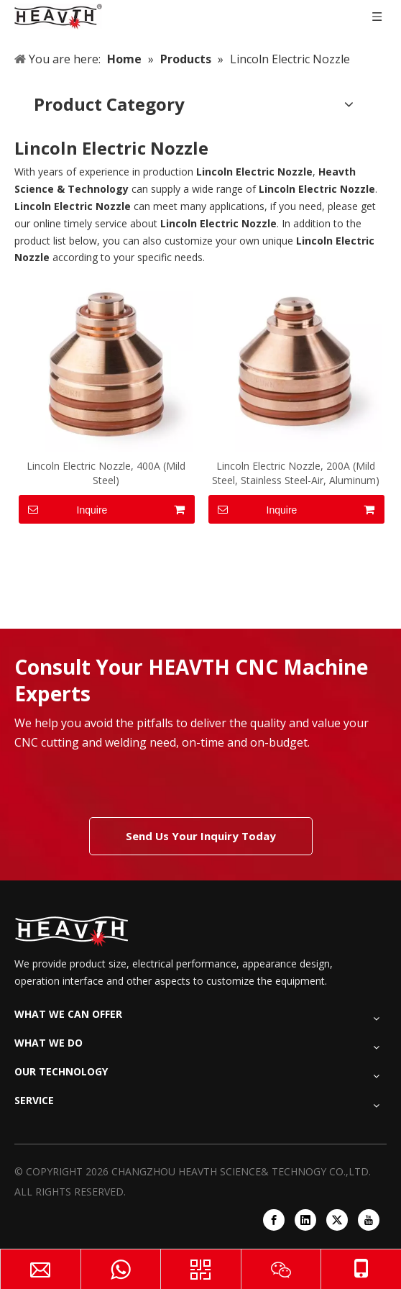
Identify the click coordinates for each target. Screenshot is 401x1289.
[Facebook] (274, 1220)
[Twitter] (337, 1220)
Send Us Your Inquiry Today (201, 836)
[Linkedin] (305, 1220)
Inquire (63, 509)
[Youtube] (368, 1220)
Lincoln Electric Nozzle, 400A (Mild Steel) (106, 473)
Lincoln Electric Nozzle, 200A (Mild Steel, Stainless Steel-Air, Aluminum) (295, 473)
